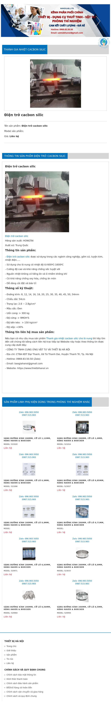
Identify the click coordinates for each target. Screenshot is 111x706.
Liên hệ (10, 663)
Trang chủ (11, 646)
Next (98, 21)
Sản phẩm (12, 655)
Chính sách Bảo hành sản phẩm (22, 683)
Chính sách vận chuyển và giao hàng (25, 692)
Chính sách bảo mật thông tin (21, 675)
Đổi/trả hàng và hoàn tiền (19, 687)
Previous (13, 21)
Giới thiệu (11, 650)
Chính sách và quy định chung (22, 696)
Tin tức (10, 659)
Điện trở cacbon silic (16, 236)
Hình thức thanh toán (17, 679)
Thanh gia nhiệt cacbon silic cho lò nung (69, 338)
